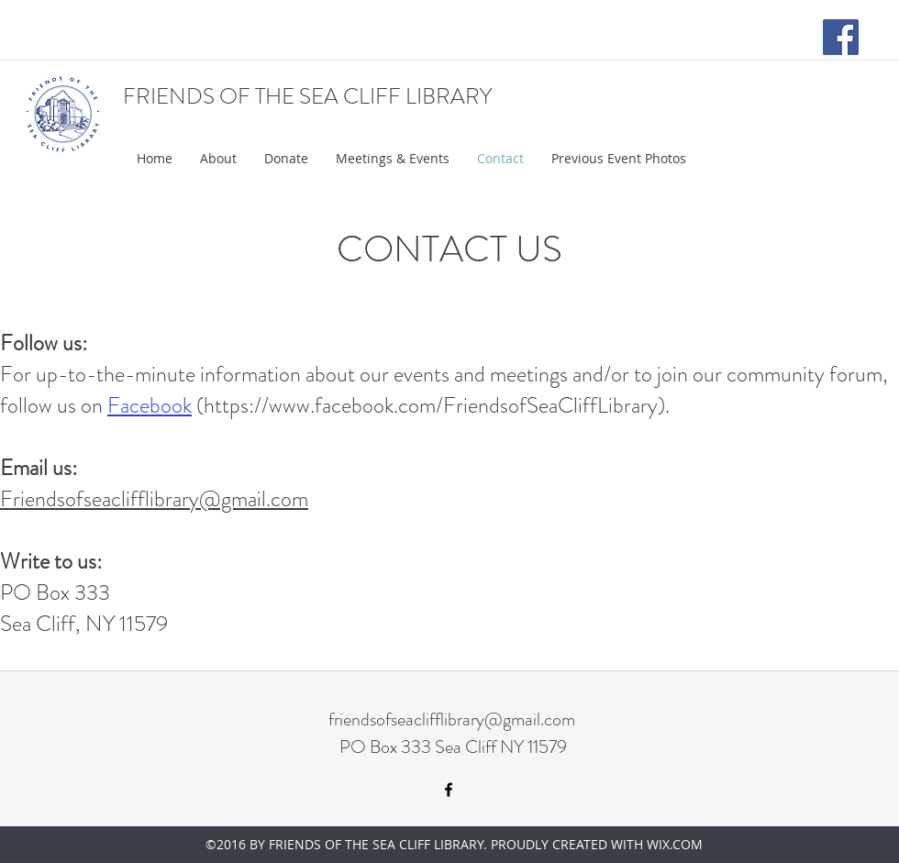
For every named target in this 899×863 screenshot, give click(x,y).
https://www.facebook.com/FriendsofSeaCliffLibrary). (437, 405)
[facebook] (448, 789)
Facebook (149, 405)
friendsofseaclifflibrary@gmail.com (451, 719)
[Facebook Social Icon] (841, 37)
